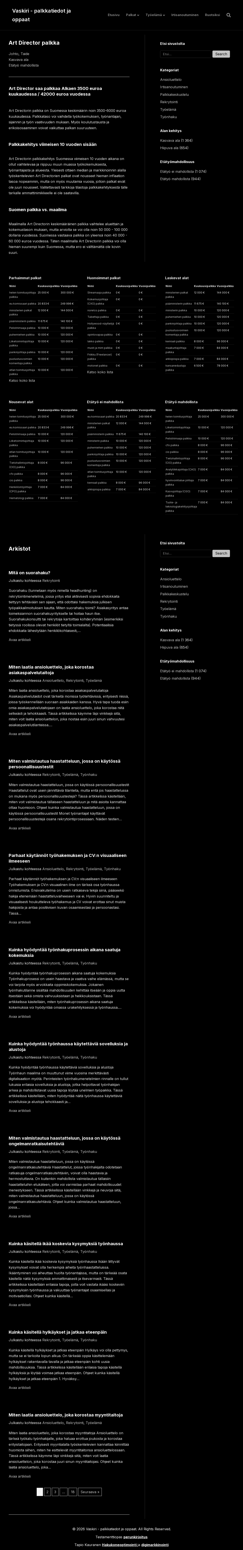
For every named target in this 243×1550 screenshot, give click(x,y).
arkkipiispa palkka (177, 359)
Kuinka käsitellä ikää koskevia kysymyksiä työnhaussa (66, 1243)
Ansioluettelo (171, 79)
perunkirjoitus (135, 1537)
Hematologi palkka (21, 498)
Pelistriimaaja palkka (22, 328)
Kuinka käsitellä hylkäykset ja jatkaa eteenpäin (58, 1332)
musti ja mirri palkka (99, 347)
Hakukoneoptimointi (119, 1545)
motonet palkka (97, 365)
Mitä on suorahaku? (29, 572)
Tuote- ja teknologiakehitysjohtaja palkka (181, 507)
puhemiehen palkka (21, 334)
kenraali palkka (175, 341)
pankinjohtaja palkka (22, 352)
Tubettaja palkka (98, 316)
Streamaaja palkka (99, 292)
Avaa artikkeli (20, 640)
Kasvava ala (18, 59)
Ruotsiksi (212, 15)
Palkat (131, 15)
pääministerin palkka (22, 321)
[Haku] (227, 15)
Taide (25, 54)
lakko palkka (95, 341)
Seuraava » (89, 1492)
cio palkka (15, 480)
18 (73, 1492)
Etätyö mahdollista (24, 65)
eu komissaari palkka (22, 303)
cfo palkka (16, 473)
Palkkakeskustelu (174, 94)
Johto (13, 54)
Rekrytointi (169, 102)
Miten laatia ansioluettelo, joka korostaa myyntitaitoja (66, 1415)
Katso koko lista (22, 380)
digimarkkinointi (155, 1545)
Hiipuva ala (169, 148)
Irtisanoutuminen (185, 15)
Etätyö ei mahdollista (177, 171)
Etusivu (114, 15)
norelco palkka (96, 310)
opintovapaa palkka (100, 334)
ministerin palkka (176, 310)
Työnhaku (168, 117)
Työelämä (154, 15)
